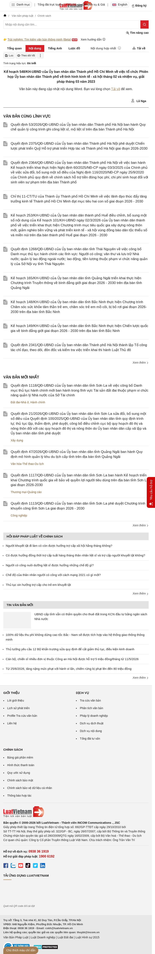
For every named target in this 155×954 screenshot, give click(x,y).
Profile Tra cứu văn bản (22, 715)
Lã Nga (138, 101)
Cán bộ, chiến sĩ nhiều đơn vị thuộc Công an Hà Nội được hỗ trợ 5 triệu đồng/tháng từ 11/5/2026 (72, 659)
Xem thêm (141, 362)
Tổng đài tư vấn (90, 738)
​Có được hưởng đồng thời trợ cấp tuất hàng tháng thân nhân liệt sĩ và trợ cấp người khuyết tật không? (75, 555)
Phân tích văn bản (91, 708)
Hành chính (37, 402)
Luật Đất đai (65, 937)
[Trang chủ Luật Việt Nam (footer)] (76, 811)
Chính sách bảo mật (20, 780)
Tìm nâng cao (137, 33)
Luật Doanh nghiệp (43, 937)
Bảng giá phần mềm (20, 757)
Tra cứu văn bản (90, 700)
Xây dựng (17, 440)
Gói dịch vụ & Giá (93, 4)
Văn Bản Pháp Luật (15, 937)
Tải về (115, 89)
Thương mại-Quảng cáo (26, 492)
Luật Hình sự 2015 (87, 937)
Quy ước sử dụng (18, 772)
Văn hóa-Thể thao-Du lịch (27, 463)
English (119, 4)
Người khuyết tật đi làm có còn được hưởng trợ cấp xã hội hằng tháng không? (59, 545)
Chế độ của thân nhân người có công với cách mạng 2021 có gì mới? (53, 575)
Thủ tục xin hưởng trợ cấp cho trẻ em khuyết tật (38, 584)
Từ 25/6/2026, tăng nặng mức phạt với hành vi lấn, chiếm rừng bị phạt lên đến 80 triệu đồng (69, 668)
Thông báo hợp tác (19, 795)
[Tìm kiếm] (144, 24)
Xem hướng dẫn (93, 39)
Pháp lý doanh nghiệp (94, 715)
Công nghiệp (19, 515)
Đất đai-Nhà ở (20, 402)
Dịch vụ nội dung (91, 731)
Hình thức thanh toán (20, 765)
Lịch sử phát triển (18, 708)
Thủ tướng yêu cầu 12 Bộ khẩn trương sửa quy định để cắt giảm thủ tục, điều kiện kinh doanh (70, 649)
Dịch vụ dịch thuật (92, 723)
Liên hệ (12, 723)
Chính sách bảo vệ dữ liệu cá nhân (29, 788)
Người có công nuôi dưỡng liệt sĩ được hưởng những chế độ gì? (50, 565)
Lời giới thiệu (15, 700)
